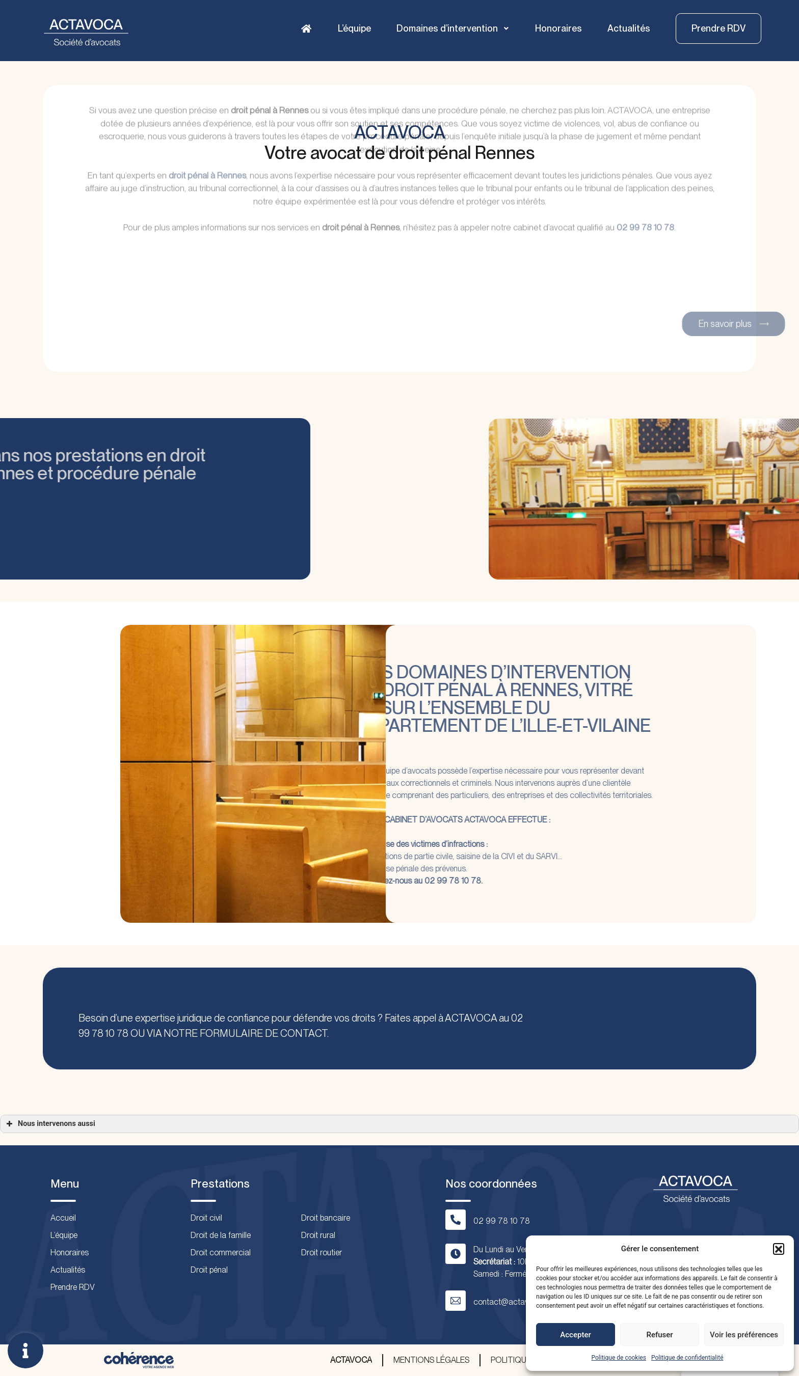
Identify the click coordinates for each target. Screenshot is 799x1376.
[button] (779, 1249)
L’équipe (354, 28)
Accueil (63, 1218)
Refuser (659, 1334)
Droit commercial (221, 1252)
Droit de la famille (221, 1235)
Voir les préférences (744, 1334)
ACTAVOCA (351, 1360)
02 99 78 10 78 (645, 182)
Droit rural (318, 1235)
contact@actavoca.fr (511, 1302)
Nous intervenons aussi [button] (49, 1124)
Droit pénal (209, 1270)
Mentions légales (431, 1360)
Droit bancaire (325, 1218)
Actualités (628, 28)
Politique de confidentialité (687, 1357)
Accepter (575, 1334)
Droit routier (321, 1252)
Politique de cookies (619, 1357)
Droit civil (206, 1218)
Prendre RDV (72, 1287)
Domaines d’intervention (453, 28)
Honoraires (558, 28)
